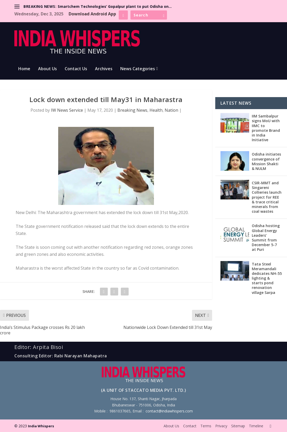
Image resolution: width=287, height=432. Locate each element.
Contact (189, 425)
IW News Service (67, 110)
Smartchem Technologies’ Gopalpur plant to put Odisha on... (115, 6)
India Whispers (41, 426)
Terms (205, 425)
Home (24, 69)
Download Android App (92, 14)
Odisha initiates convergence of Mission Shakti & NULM (266, 161)
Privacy (221, 425)
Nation (171, 110)
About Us (47, 69)
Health (156, 110)
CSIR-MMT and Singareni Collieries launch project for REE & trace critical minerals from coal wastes (267, 197)
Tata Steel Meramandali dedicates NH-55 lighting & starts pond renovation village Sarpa (267, 278)
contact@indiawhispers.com (169, 411)
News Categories (137, 69)
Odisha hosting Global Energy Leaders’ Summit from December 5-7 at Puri (266, 237)
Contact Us (76, 69)
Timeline (256, 425)
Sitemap (238, 425)
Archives (103, 69)
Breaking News (132, 110)
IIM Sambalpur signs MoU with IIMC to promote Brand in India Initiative (266, 128)
